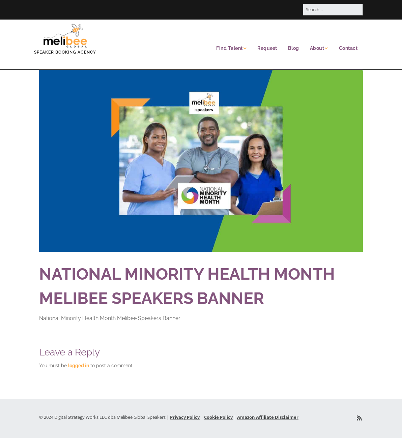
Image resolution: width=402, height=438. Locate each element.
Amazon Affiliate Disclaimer (267, 417)
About (317, 48)
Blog (293, 48)
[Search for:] (333, 9)
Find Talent (229, 48)
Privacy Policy (185, 417)
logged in (78, 365)
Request (267, 48)
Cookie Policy (218, 417)
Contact (348, 48)
